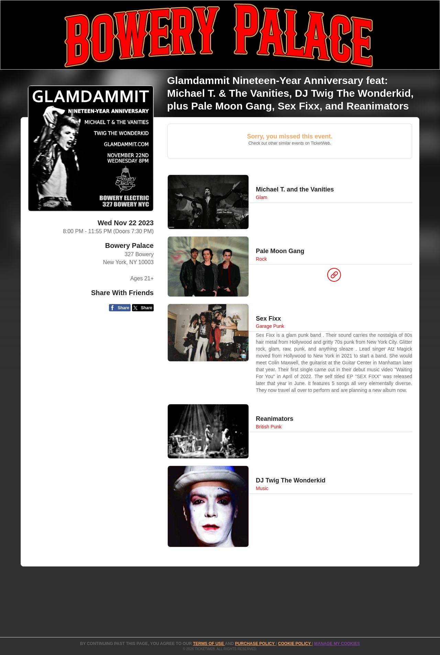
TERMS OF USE (209, 643)
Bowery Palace (129, 245)
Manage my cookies (337, 643)
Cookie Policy (295, 643)
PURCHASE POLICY (255, 643)
